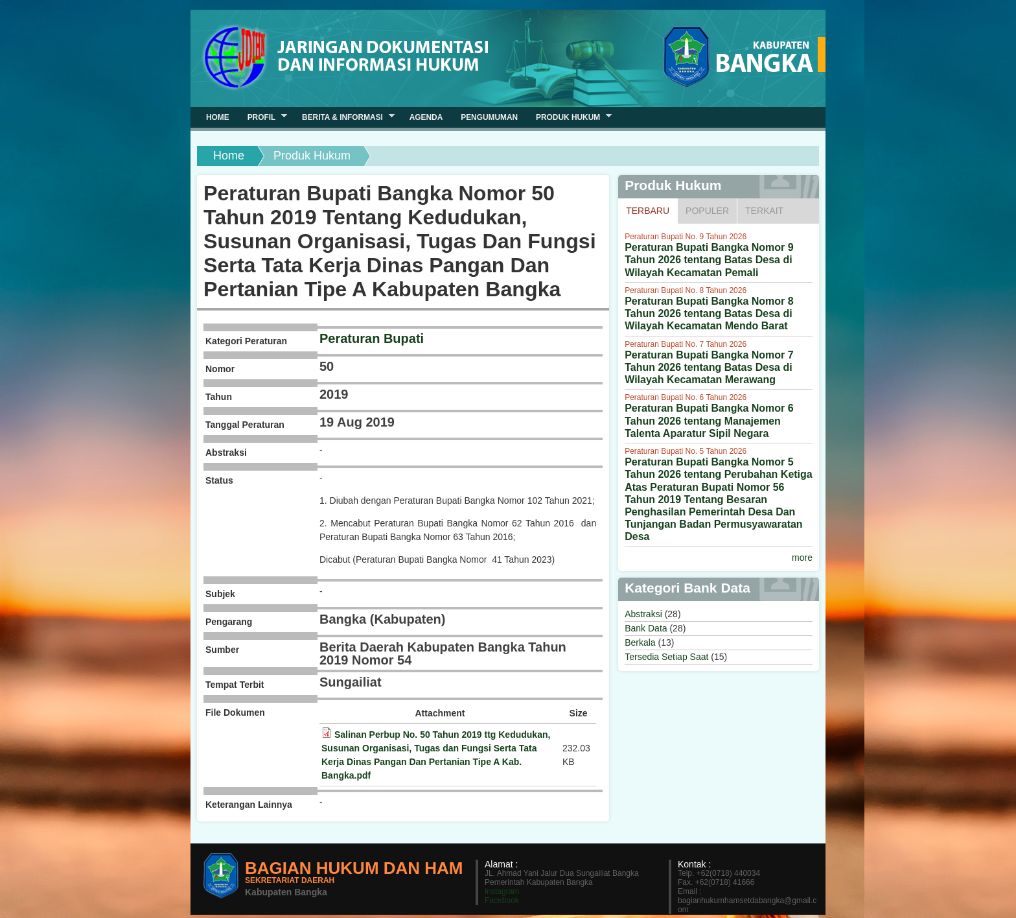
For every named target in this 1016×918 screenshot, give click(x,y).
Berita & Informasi (344, 117)
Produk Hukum (569, 117)
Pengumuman (489, 117)
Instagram (502, 891)
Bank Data (646, 628)
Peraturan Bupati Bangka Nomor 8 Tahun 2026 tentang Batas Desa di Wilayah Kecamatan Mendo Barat (709, 313)
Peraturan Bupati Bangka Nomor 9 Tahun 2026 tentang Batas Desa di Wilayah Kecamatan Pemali (709, 259)
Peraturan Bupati (371, 338)
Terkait (764, 211)
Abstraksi (643, 614)
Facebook (502, 900)
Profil (262, 117)
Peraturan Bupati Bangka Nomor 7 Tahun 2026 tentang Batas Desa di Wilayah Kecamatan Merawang (709, 367)
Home (228, 155)
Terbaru (651, 210)
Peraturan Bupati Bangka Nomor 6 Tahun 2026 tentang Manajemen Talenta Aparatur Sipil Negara (709, 420)
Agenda (426, 117)
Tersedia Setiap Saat (666, 657)
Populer (707, 211)
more (802, 557)
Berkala (640, 642)
